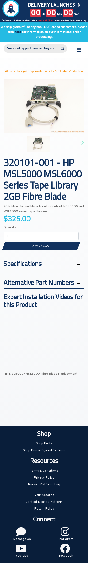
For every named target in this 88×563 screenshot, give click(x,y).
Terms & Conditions (44, 471)
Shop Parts (44, 444)
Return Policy (44, 509)
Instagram (66, 539)
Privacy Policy (44, 478)
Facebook (66, 556)
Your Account (44, 495)
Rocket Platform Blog (44, 485)
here (18, 32)
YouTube (22, 556)
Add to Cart (41, 246)
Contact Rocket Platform (44, 502)
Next (82, 143)
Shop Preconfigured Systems (44, 450)
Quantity (10, 227)
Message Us (22, 539)
